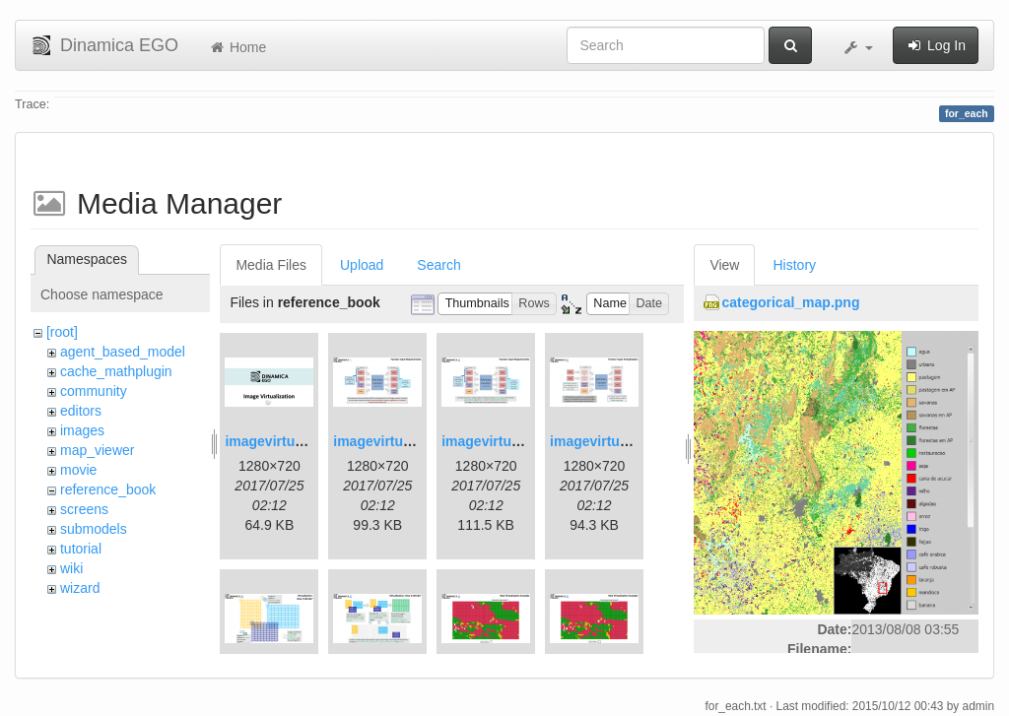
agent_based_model (122, 351)
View (724, 265)
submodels (93, 529)
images (82, 430)
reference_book (108, 489)
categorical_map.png (790, 302)
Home (237, 47)
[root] (62, 332)
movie (78, 470)
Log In (936, 45)
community (93, 391)
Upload (361, 265)
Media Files (270, 265)
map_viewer (97, 450)
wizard (80, 588)
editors (80, 411)
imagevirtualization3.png (522, 441)
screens (84, 509)
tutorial (80, 548)
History (794, 265)
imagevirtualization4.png (630, 441)
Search (438, 265)
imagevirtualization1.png (305, 441)
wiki (71, 568)
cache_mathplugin (116, 371)
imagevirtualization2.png (414, 441)
